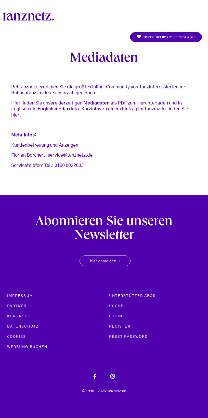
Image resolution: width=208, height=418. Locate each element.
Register (120, 326)
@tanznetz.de (78, 155)
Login (115, 316)
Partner (17, 306)
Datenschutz (23, 326)
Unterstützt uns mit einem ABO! (166, 37)
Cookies (16, 337)
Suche (116, 306)
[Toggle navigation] (200, 16)
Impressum (20, 296)
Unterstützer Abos (132, 296)
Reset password (128, 337)
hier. (16, 115)
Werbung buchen (27, 347)
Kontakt (17, 316)
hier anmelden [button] (105, 261)
